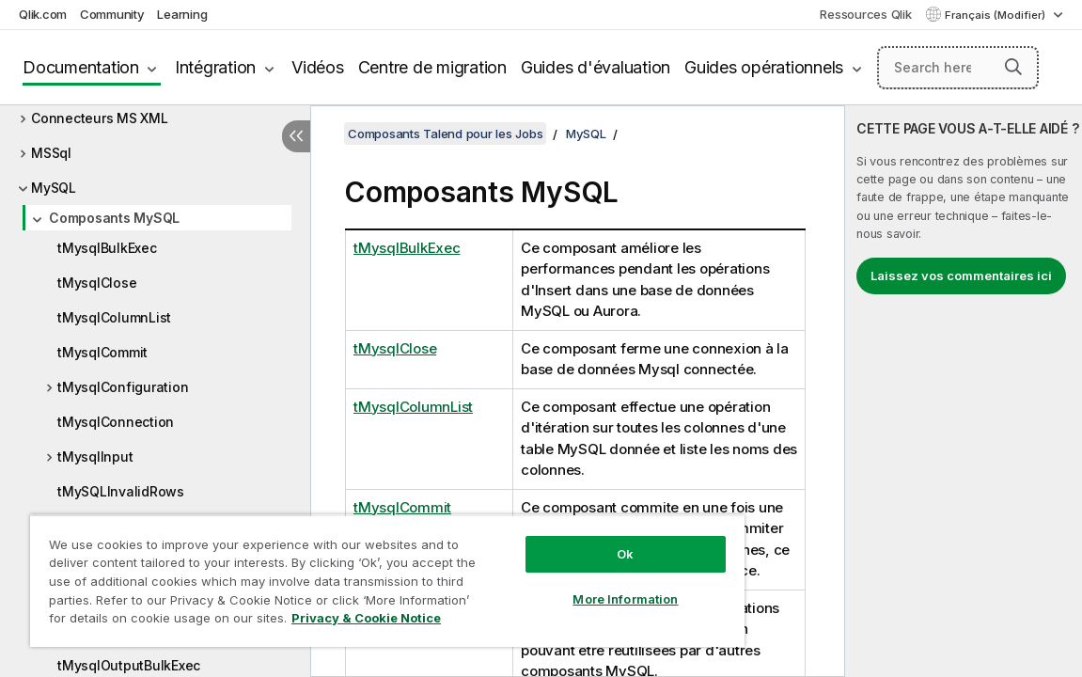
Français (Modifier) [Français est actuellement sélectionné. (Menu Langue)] (996, 15)
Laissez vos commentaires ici (961, 275)
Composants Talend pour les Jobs (445, 133)
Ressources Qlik (865, 14)
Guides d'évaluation (595, 67)
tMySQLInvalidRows (120, 491)
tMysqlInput (95, 456)
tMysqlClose (96, 283)
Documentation (81, 67)
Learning (182, 14)
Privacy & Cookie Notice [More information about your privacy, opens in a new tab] (200, 621)
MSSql (51, 153)
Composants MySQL (114, 218)
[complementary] (963, 391)
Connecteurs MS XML (99, 118)
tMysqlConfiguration (122, 387)
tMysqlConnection (115, 422)
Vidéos (317, 67)
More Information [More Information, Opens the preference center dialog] (551, 584)
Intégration (215, 67)
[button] (1013, 66)
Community (112, 14)
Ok (551, 539)
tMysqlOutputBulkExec (128, 665)
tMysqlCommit (102, 352)
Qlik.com (43, 14)
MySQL (53, 188)
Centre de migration (432, 67)
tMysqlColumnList (114, 317)
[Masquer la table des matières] (296, 136)
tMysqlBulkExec (107, 248)
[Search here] (958, 67)
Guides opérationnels (763, 67)
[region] (344, 573)
